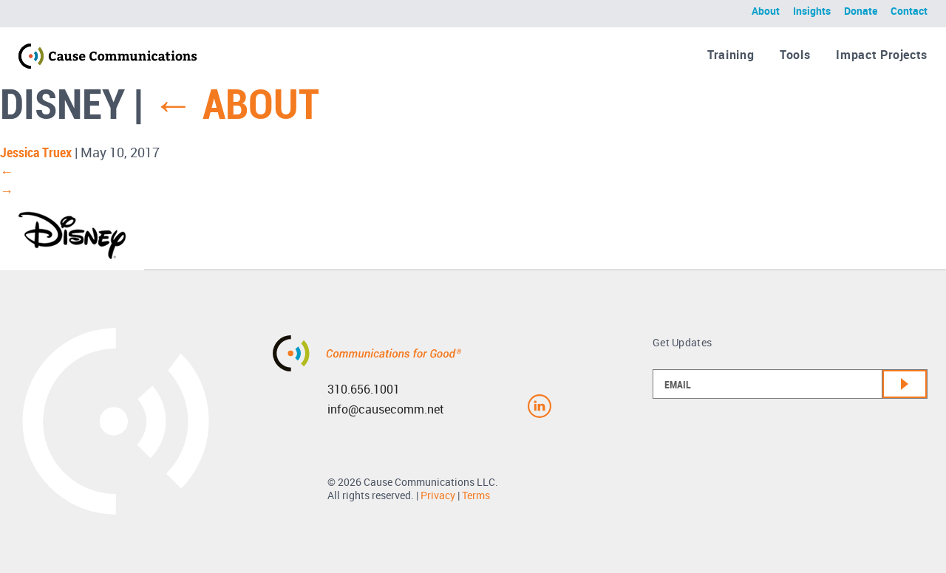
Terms (476, 495)
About (766, 11)
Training (730, 55)
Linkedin (539, 406)
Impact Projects (882, 55)
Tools (795, 55)
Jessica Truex (36, 152)
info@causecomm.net (385, 409)
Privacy (438, 495)
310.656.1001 (363, 389)
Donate (860, 11)
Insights (812, 11)
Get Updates (682, 343)
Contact (909, 11)
